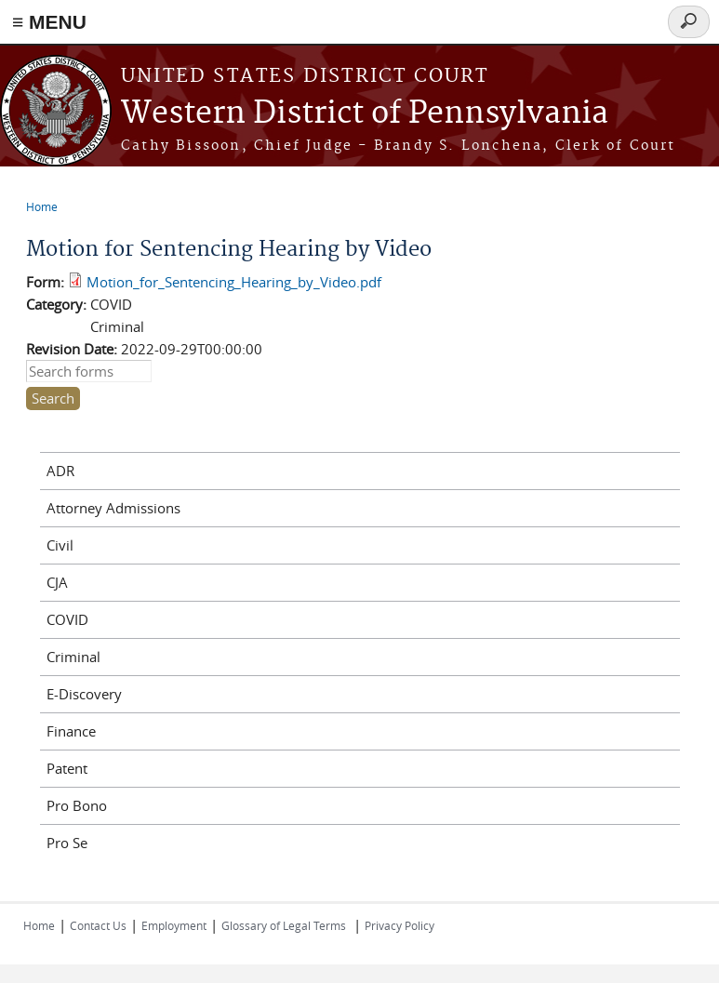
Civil (60, 545)
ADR (60, 470)
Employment (173, 925)
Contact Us (98, 925)
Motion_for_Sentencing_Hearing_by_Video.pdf (234, 281)
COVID (67, 619)
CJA (57, 582)
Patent (67, 768)
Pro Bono (77, 805)
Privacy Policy (399, 925)
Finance (71, 731)
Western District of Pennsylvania (364, 114)
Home (42, 206)
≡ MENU (49, 22)
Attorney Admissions (113, 507)
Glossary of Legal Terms (283, 925)
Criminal (73, 656)
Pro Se (67, 842)
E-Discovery (84, 693)
